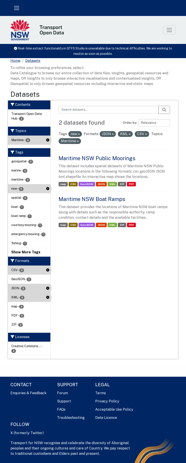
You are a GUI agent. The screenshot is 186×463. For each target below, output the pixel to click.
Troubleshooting (71, 418)
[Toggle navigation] (16, 8)
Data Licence (106, 418)
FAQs (61, 409)
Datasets (32, 61)
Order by (129, 122)
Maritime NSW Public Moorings (97, 158)
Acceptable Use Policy (114, 409)
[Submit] (164, 110)
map (63, 184)
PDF (131, 184)
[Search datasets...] (109, 109)
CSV (73, 184)
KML (112, 184)
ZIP (122, 184)
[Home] (15, 60)
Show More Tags (25, 252)
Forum (62, 393)
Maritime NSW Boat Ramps (92, 199)
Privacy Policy (107, 401)
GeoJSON (86, 184)
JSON (101, 184)
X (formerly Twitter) (27, 433)
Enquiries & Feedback (28, 393)
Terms (100, 393)
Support (64, 401)
